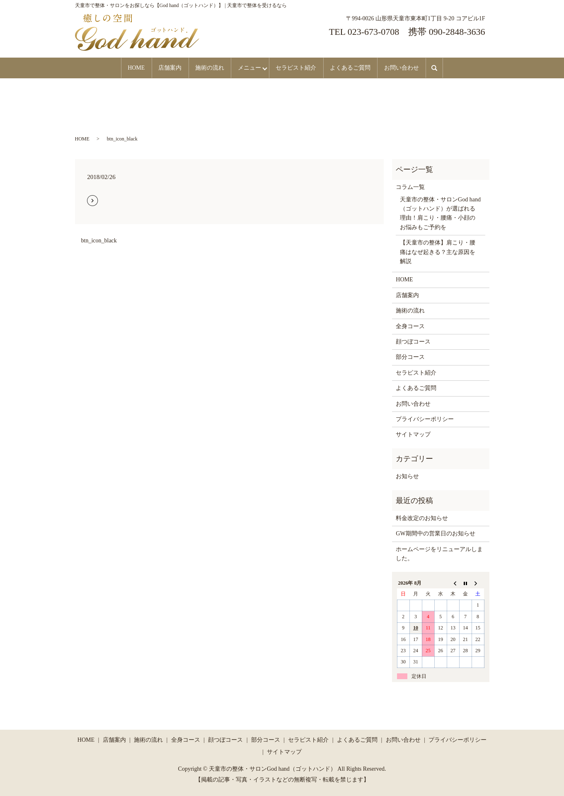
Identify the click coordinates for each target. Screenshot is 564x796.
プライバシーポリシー (425, 419)
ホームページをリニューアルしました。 (439, 553)
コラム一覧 (410, 187)
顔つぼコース (413, 341)
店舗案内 (161, 68)
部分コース (410, 356)
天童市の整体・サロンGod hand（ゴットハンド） (272, 769)
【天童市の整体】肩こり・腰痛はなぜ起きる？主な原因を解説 (437, 251)
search (453, 68)
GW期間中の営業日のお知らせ (435, 533)
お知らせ (407, 476)
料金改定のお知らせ (422, 518)
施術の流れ (205, 68)
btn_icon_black (99, 240)
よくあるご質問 (359, 68)
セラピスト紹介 (301, 68)
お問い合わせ (414, 68)
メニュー (248, 68)
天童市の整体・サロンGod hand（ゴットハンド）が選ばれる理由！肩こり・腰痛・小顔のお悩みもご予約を (440, 213)
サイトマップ (413, 434)
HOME (123, 68)
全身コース (410, 326)
